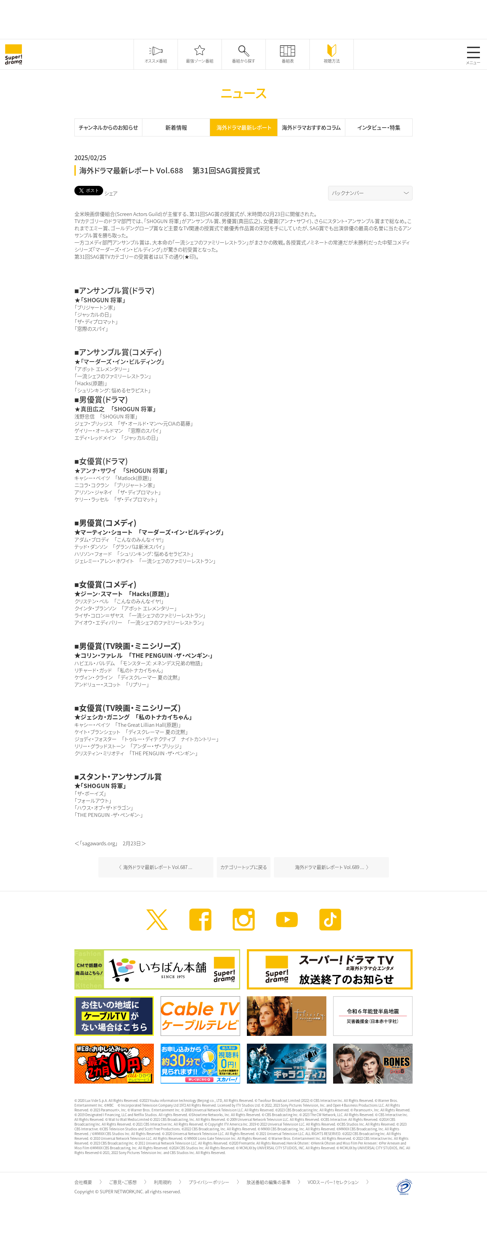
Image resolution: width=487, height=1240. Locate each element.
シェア (111, 193)
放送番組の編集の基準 (273, 1182)
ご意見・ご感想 (127, 1182)
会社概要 (87, 1182)
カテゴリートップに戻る (243, 867)
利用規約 (167, 1182)
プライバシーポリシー (214, 1182)
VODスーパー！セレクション (338, 1182)
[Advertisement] (243, 18)
